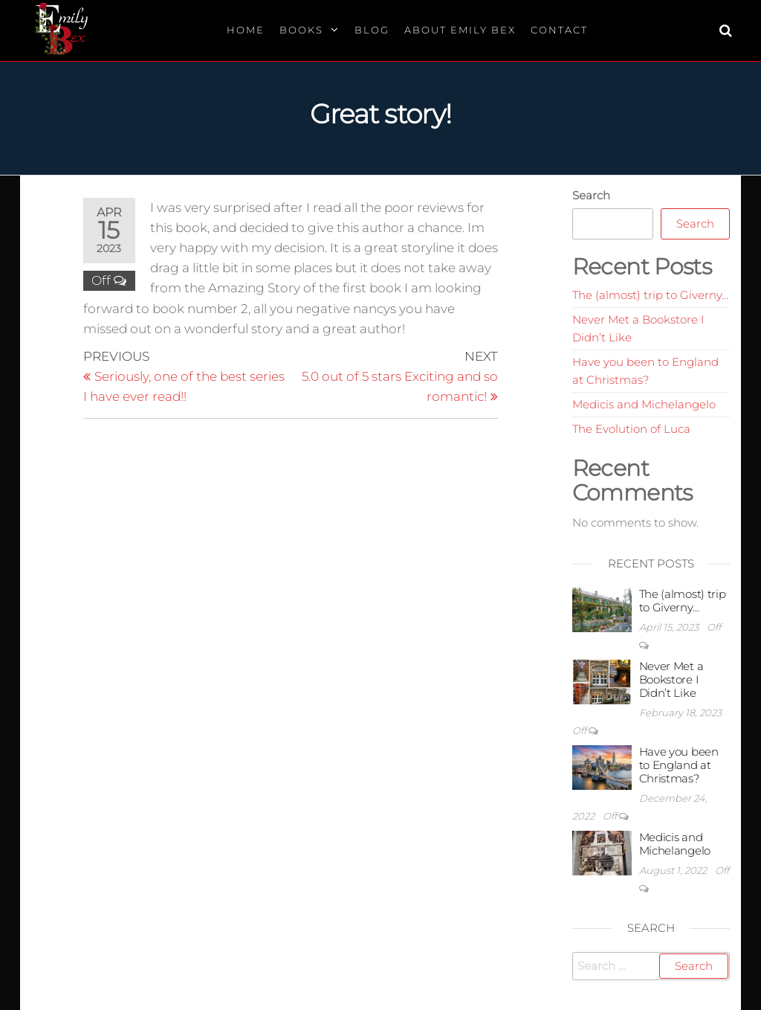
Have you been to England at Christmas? (679, 764)
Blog (371, 30)
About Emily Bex (460, 30)
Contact (559, 30)
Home (246, 30)
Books (301, 30)
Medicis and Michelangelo (644, 404)
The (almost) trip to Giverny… (650, 295)
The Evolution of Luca (631, 429)
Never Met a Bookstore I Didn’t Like (671, 679)
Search (591, 195)
